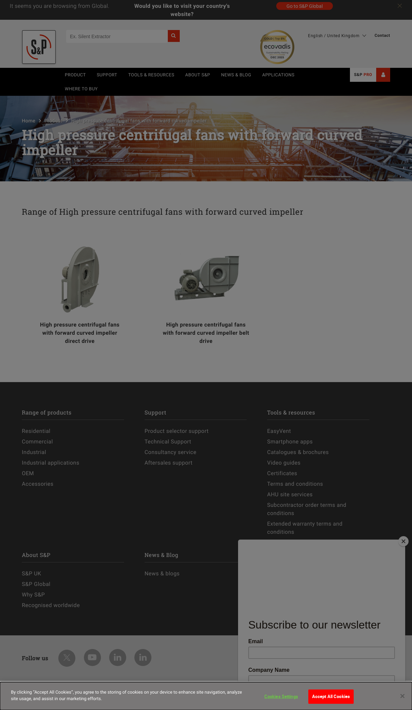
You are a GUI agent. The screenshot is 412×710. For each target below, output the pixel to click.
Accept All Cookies (331, 696)
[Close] (402, 696)
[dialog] (206, 696)
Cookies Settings (281, 696)
